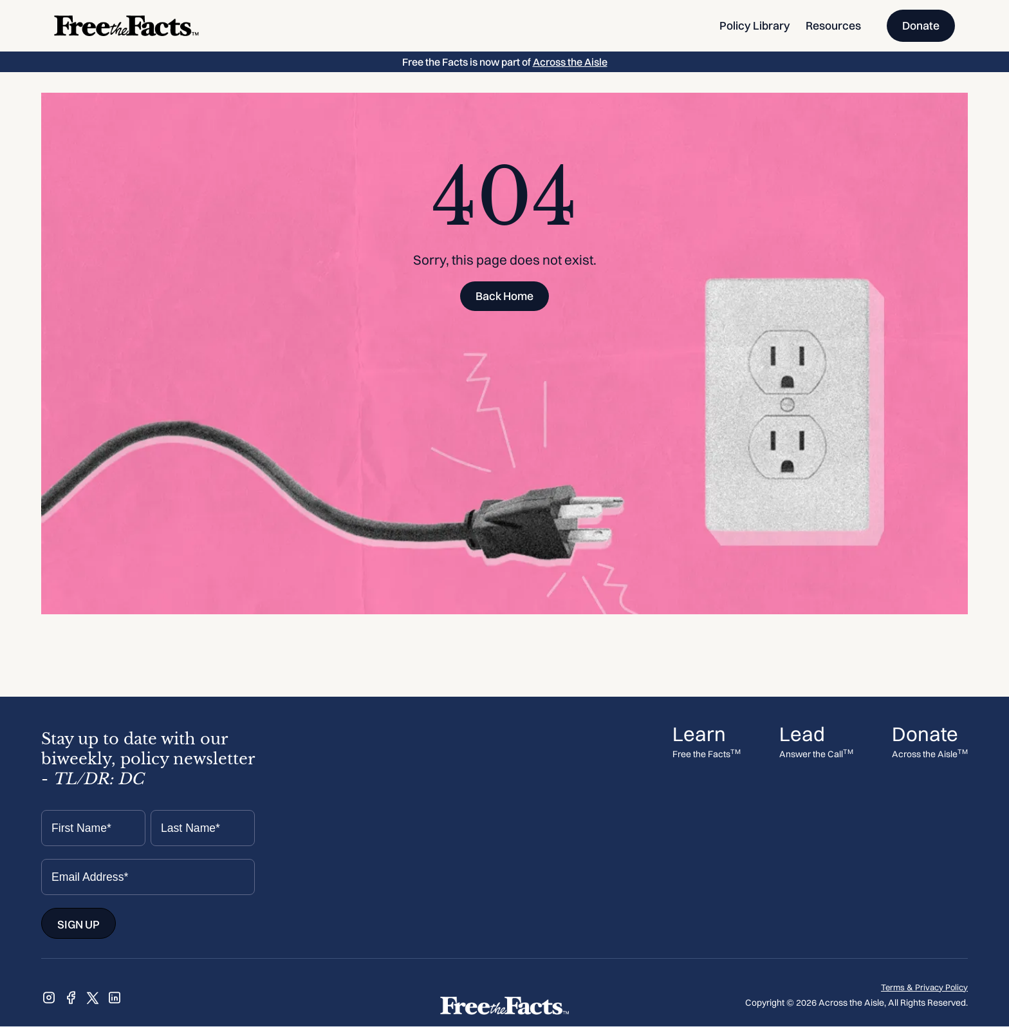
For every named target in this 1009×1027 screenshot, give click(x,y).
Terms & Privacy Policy (924, 987)
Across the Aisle (570, 61)
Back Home (504, 296)
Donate (921, 25)
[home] (126, 25)
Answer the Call (816, 754)
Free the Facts (706, 754)
